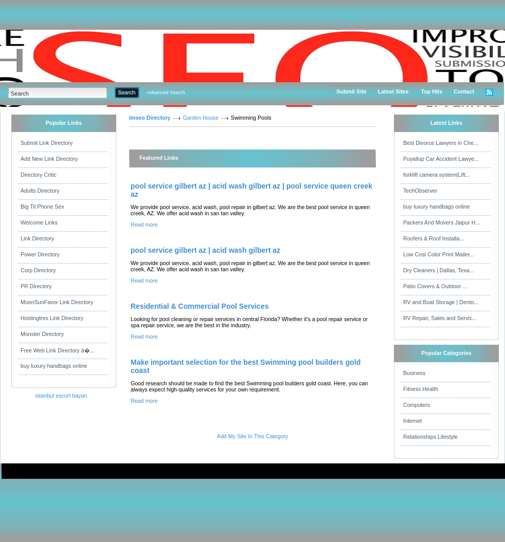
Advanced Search (166, 92)
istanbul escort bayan (61, 396)
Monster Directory (42, 334)
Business (414, 373)
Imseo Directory (150, 118)
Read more (144, 224)
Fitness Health (420, 389)
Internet (412, 421)
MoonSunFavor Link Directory (57, 302)
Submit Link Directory (47, 143)
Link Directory (37, 238)
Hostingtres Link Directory (52, 318)
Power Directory (40, 254)
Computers (416, 405)
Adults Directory (40, 191)
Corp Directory (38, 270)
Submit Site (351, 91)
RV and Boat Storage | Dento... (441, 302)
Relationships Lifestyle (430, 437)
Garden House (201, 118)
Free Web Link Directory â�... (57, 350)
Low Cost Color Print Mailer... (438, 254)
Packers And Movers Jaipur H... (441, 222)
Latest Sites (393, 91)
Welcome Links (39, 222)
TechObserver (420, 191)
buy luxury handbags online (54, 366)
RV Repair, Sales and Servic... (440, 318)
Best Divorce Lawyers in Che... (440, 143)
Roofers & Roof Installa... (433, 238)
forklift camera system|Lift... (436, 175)
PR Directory (36, 286)
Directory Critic (39, 175)
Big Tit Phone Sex (42, 206)
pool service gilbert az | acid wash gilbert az (205, 250)
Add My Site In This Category (252, 436)
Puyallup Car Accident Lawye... (441, 159)
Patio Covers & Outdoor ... (435, 286)
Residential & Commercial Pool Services (199, 306)
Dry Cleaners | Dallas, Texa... (438, 270)
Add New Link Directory (49, 159)
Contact (464, 91)
